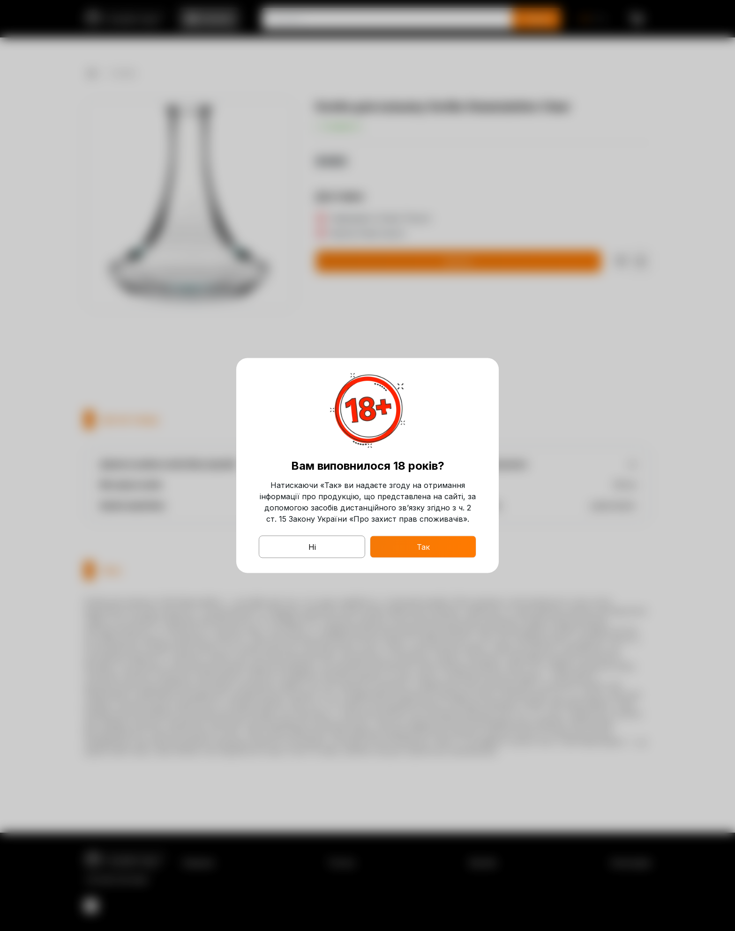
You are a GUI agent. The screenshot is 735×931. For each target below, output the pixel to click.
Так (423, 547)
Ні (312, 547)
